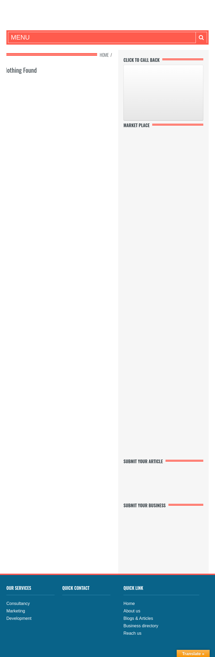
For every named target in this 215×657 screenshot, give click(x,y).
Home (104, 55)
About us (131, 611)
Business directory (140, 626)
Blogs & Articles (138, 618)
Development (18, 618)
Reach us (132, 633)
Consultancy (18, 603)
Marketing (15, 611)
